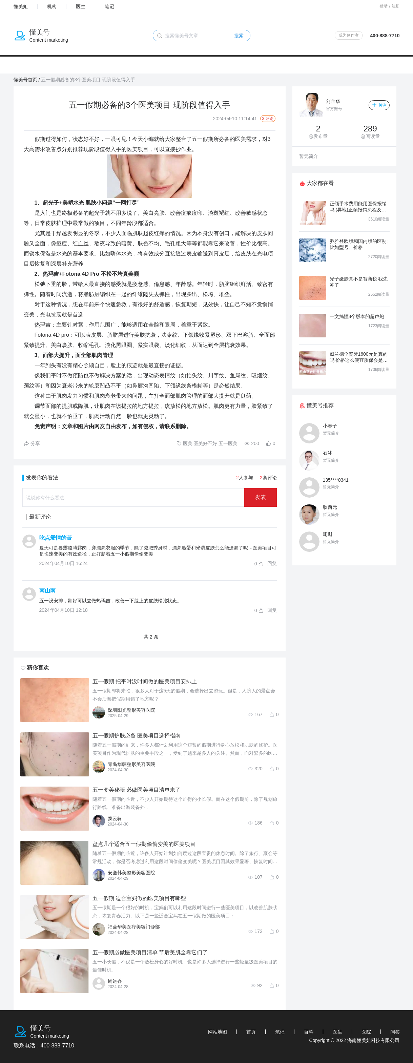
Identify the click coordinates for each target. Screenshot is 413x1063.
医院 (366, 1032)
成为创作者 (348, 35)
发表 (260, 497)
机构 (52, 6)
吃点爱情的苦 (55, 538)
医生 (80, 6)
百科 (308, 1032)
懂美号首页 (25, 79)
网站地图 (217, 1032)
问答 (395, 1032)
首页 (251, 1032)
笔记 (109, 6)
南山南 (47, 590)
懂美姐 (21, 6)
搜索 (239, 35)
